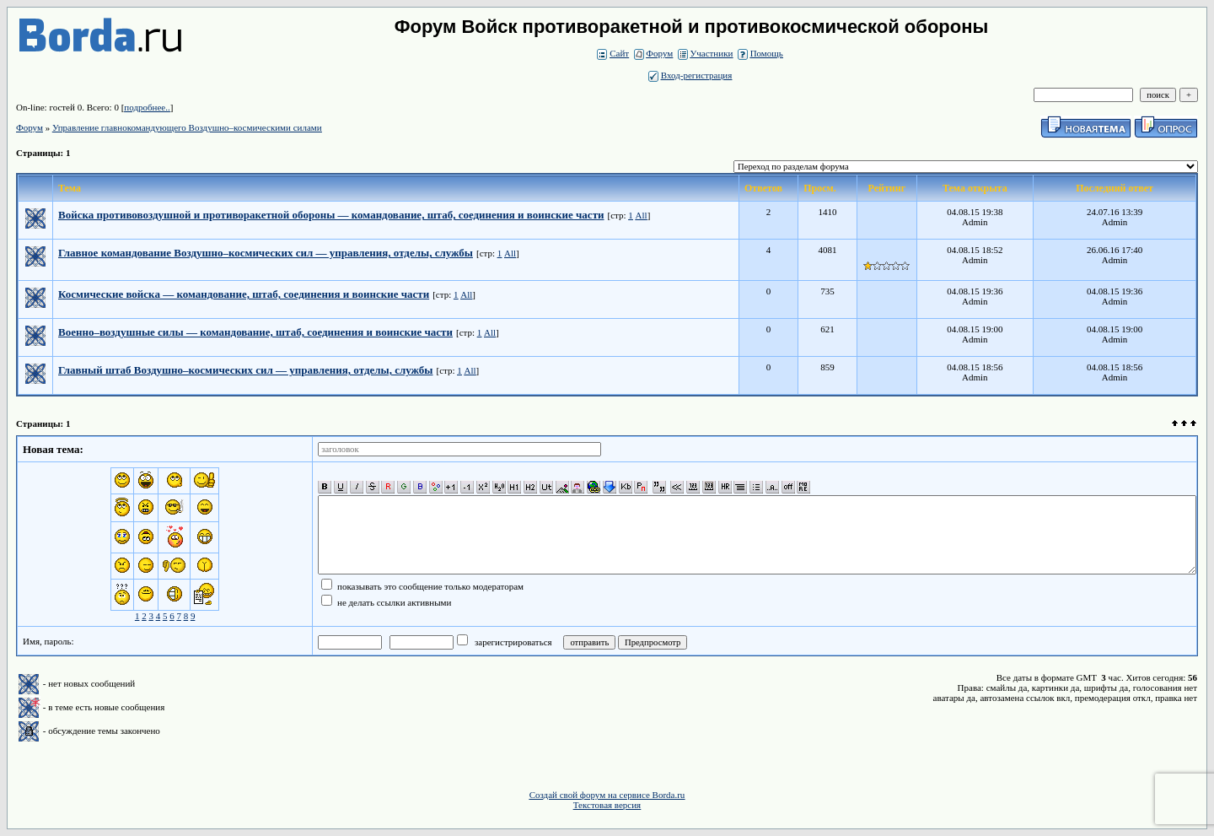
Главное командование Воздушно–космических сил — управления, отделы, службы (265, 252)
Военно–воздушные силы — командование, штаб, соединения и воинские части (255, 332)
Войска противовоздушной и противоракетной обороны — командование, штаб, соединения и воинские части (331, 214)
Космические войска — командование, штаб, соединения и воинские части (243, 294)
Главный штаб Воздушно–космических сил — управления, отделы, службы (245, 370)
